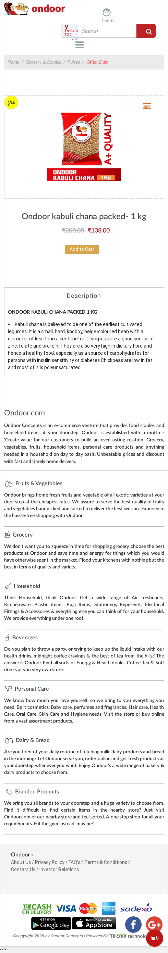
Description (84, 296)
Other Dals (97, 62)
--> (84, 476)
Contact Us (23, 869)
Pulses (74, 62)
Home (14, 62)
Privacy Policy (49, 862)
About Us (21, 862)
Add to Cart (82, 249)
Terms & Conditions (105, 862)
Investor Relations (59, 869)
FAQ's (74, 862)
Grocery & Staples (43, 62)
